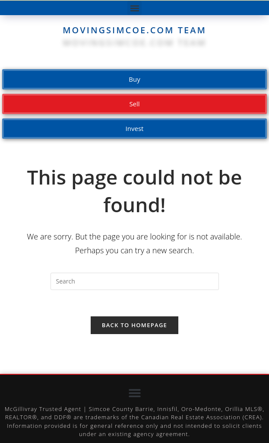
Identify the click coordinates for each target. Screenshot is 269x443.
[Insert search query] (135, 281)
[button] (134, 8)
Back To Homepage (134, 325)
